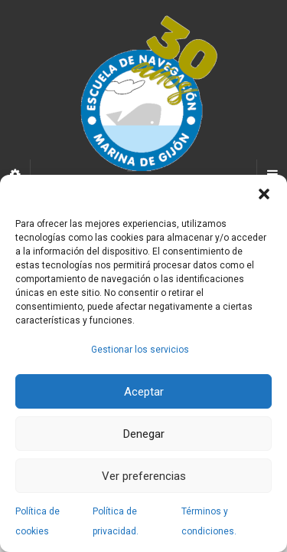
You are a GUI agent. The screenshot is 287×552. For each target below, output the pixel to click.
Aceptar (144, 392)
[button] (264, 194)
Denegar (144, 434)
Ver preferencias (144, 476)
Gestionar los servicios (140, 349)
